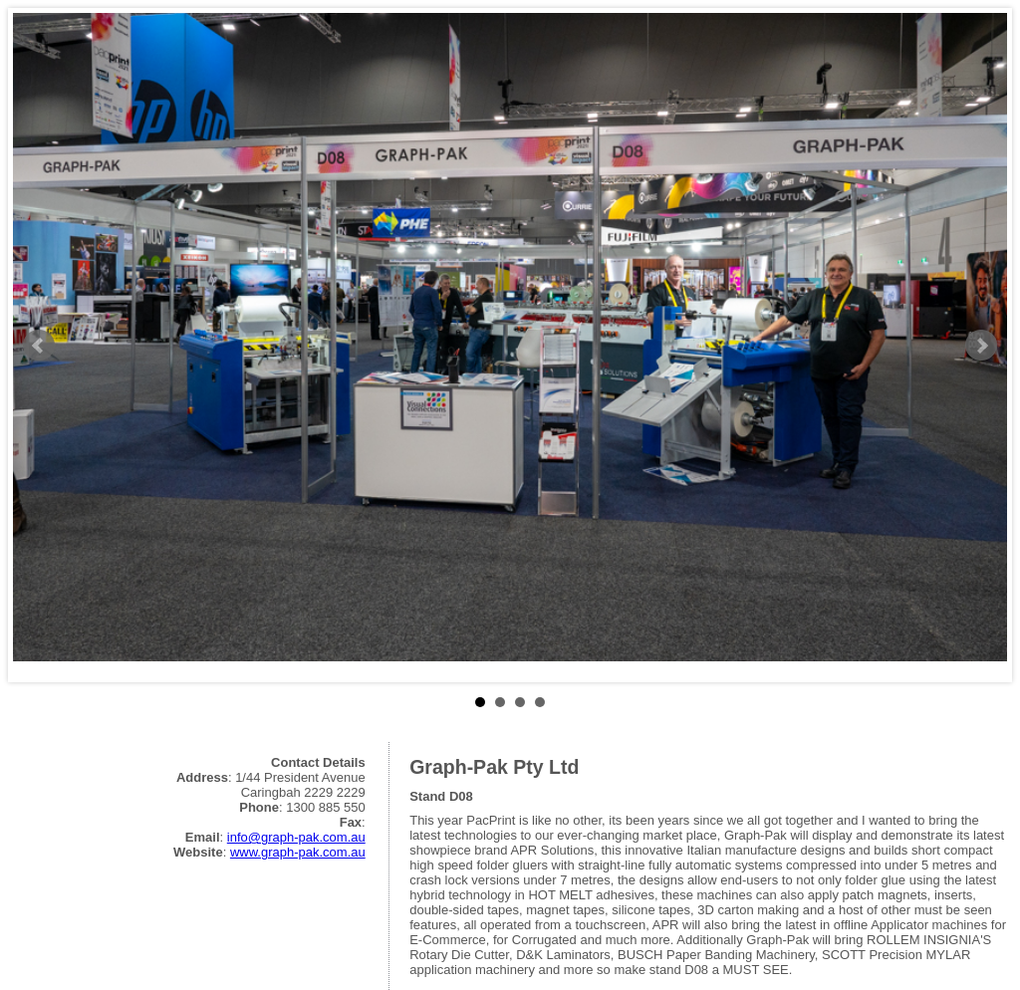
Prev (39, 346)
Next (981, 346)
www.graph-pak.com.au (298, 852)
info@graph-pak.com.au (296, 837)
